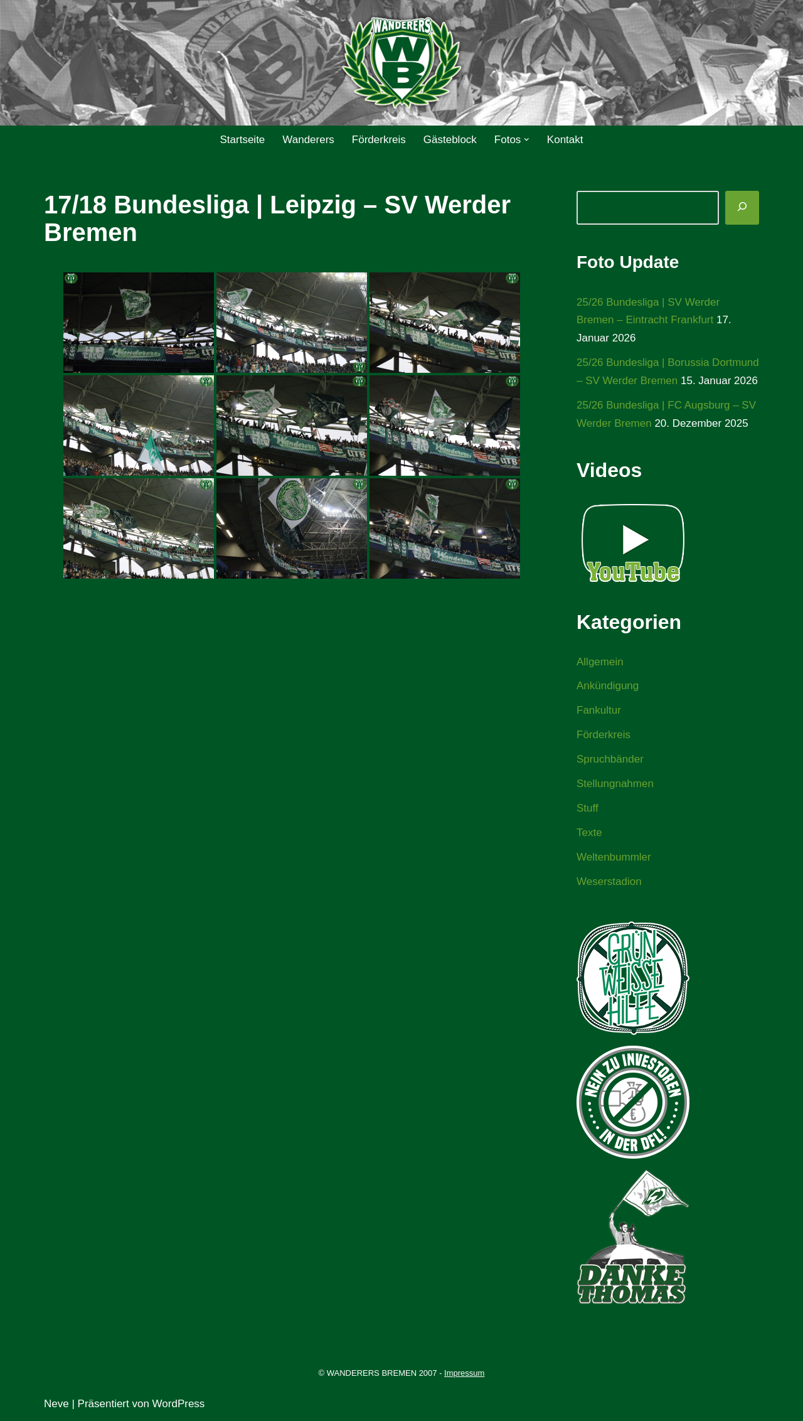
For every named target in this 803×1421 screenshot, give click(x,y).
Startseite (242, 140)
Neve (56, 1404)
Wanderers (308, 140)
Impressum (464, 1373)
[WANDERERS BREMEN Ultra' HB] (401, 63)
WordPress (178, 1404)
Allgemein (600, 662)
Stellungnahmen (615, 784)
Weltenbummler (614, 857)
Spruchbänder (610, 759)
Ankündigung (608, 686)
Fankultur (599, 710)
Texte (589, 833)
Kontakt (565, 140)
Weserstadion (609, 881)
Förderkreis (379, 140)
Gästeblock (450, 140)
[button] (526, 139)
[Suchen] (742, 208)
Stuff (587, 808)
